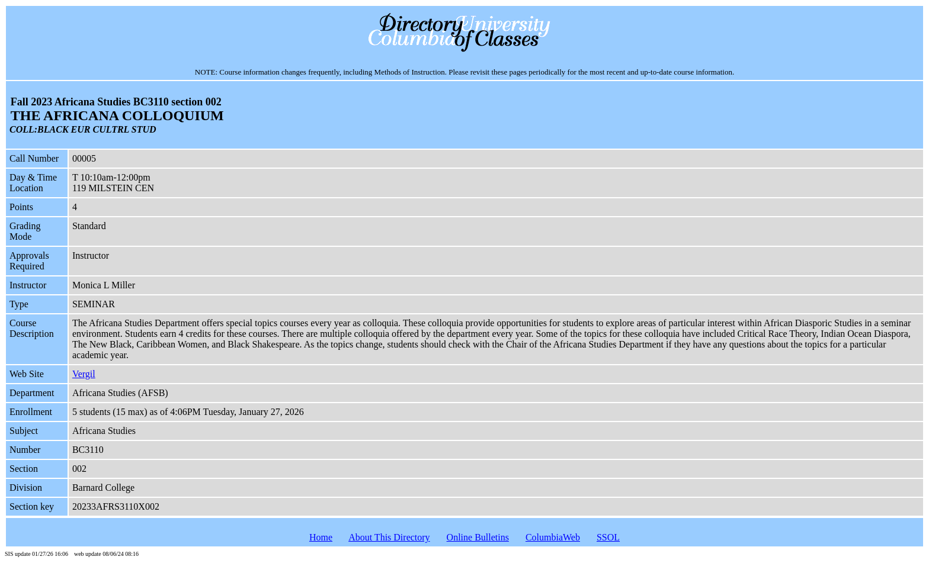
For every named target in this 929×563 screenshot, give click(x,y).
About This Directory (389, 537)
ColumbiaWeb (553, 537)
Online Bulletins (478, 537)
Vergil (83, 374)
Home (320, 537)
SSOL (608, 537)
